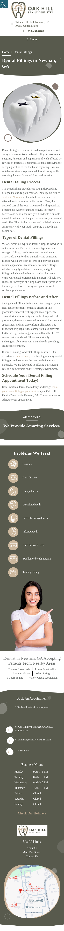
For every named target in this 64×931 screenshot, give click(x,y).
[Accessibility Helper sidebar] (4, 4)
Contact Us (32, 856)
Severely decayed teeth (28, 518)
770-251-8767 (33, 31)
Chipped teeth (23, 491)
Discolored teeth (24, 505)
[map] (32, 892)
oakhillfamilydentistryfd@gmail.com (33, 739)
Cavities (20, 464)
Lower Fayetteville (45, 669)
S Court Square (14, 677)
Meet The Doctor (32, 852)
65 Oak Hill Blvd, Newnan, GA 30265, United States (30, 24)
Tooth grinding (23, 572)
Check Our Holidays (32, 813)
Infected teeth (23, 532)
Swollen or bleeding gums (29, 559)
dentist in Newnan (12, 197)
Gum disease (22, 478)
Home (6, 52)
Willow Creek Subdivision (43, 677)
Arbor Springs (43, 673)
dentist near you (24, 356)
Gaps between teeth (26, 545)
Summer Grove (21, 673)
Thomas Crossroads (19, 669)
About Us (32, 848)
